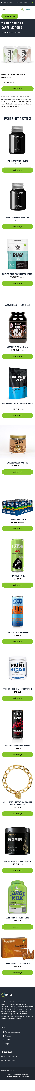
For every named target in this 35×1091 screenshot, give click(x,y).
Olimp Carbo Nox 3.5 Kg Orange (17, 918)
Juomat (17, 32)
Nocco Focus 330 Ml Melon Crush (17, 745)
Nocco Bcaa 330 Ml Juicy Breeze (18, 632)
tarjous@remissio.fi (22, 3)
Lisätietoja (17, 89)
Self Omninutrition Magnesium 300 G (17, 861)
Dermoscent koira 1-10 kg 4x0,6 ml (17, 963)
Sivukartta (25, 1077)
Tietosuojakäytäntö (13, 1077)
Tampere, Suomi (8, 3)
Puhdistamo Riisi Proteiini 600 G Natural (17, 274)
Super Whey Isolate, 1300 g (17, 347)
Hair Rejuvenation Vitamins (17, 161)
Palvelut (8, 1036)
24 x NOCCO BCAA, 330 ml (18, 519)
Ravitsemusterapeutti (12, 1032)
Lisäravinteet (8, 32)
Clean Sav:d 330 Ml (18, 576)
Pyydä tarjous (9, 16)
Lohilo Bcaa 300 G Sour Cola (17, 463)
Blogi (7, 1044)
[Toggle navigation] (3, 9)
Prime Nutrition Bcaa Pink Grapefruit (17, 689)
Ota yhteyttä (16, 1074)
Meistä (7, 1040)
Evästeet (25, 1074)
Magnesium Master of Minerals (17, 217)
